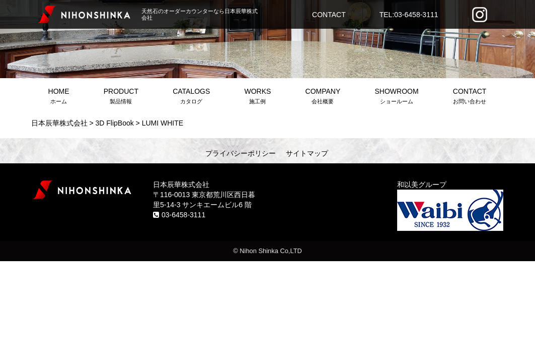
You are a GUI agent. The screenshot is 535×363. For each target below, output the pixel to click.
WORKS (257, 96)
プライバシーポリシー (240, 153)
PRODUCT (121, 96)
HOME (59, 96)
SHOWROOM (396, 96)
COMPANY (322, 96)
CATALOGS (191, 96)
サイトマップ (307, 153)
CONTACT (329, 15)
